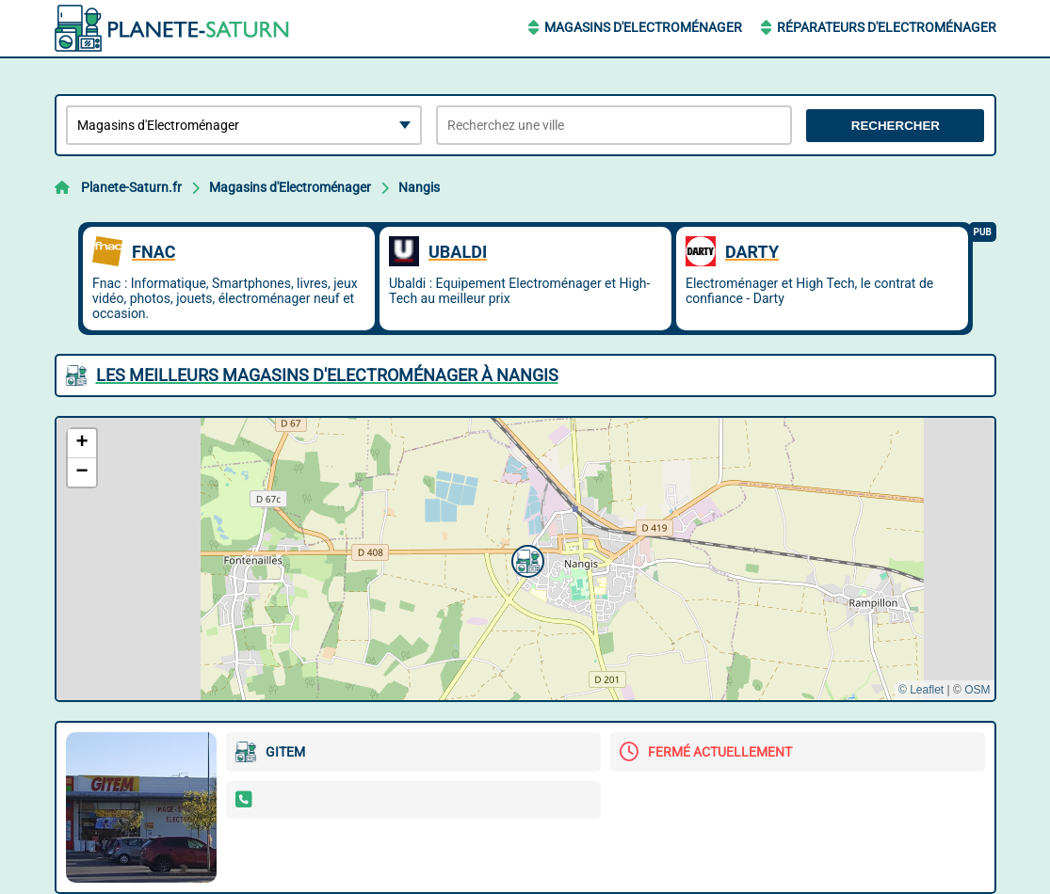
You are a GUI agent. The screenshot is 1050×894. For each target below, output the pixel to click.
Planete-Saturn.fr (131, 187)
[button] (525, 559)
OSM (977, 689)
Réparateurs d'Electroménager (886, 27)
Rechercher (895, 126)
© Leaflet (921, 689)
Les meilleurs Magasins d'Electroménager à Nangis (327, 375)
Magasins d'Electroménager (643, 27)
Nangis (419, 187)
